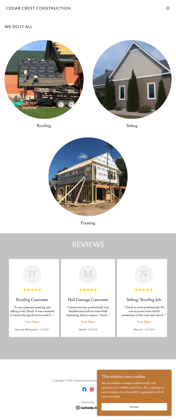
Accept (134, 406)
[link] (38, 9)
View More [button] (32, 322)
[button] (168, 8)
